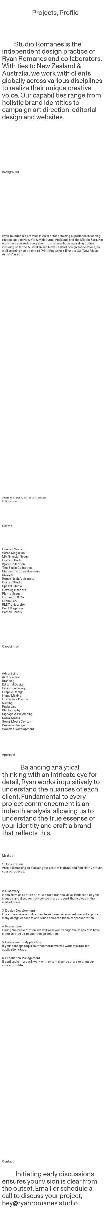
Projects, (43, 12)
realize (19, 88)
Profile (69, 12)
